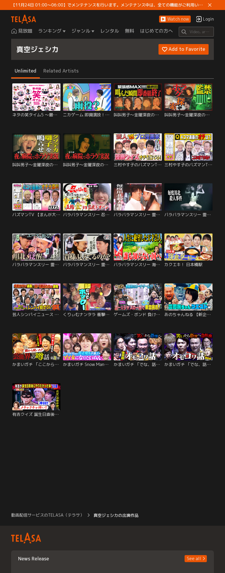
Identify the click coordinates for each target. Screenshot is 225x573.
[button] (175, 19)
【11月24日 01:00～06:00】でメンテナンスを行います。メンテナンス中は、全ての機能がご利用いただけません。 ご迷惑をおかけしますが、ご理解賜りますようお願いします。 (108, 5)
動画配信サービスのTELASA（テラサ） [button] (47, 515)
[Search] (196, 32)
